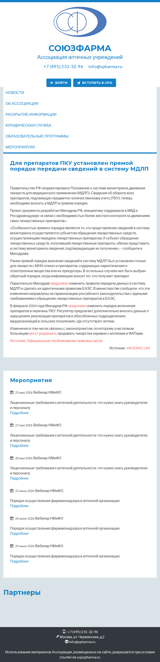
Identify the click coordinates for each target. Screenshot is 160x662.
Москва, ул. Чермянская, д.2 (82, 637)
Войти (58, 83)
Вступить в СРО (94, 83)
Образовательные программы (37, 136)
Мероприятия (20, 147)
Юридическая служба (28, 125)
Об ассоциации (22, 103)
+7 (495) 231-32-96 (82, 632)
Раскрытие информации (31, 114)
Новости (15, 92)
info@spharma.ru (82, 642)
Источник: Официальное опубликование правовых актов (56, 340)
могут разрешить (43, 333)
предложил (59, 283)
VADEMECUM (138, 348)
